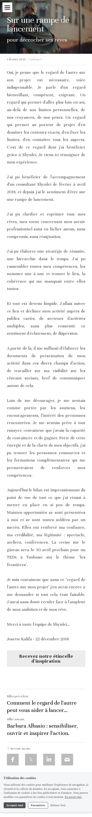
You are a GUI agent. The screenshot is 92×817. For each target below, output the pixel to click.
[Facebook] (13, 759)
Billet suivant (15, 719)
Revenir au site (19, 749)
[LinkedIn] (49, 759)
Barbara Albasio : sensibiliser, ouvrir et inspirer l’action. (42, 729)
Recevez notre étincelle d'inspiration (46, 658)
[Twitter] (31, 759)
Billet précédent (17, 696)
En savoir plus (73, 797)
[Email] (67, 759)
